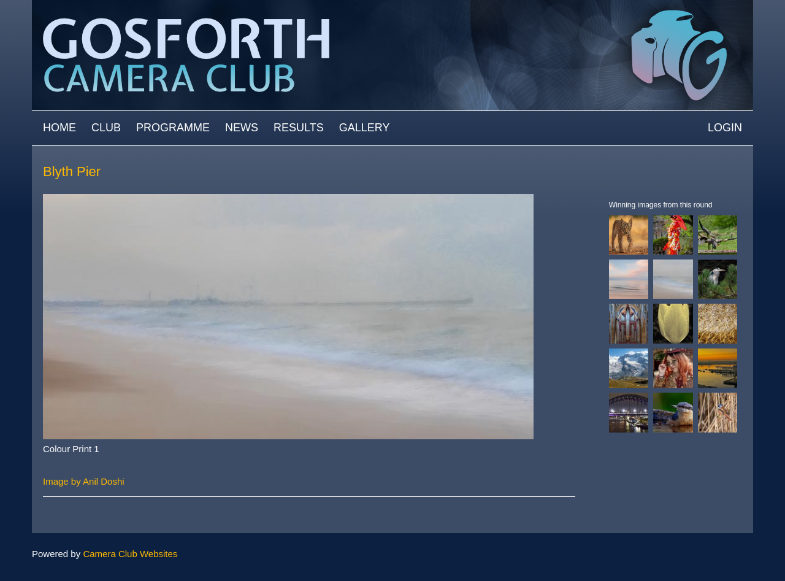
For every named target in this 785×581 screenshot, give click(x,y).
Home (59, 127)
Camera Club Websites (130, 553)
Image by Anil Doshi (83, 481)
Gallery (364, 127)
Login (725, 127)
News (241, 127)
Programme (173, 127)
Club (106, 127)
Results (299, 127)
